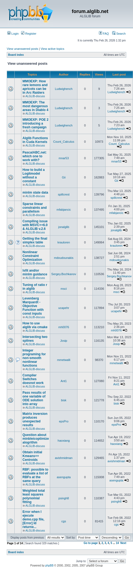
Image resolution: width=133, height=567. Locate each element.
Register (28, 33)
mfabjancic (64, 209)
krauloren (63, 242)
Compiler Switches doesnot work (33, 379)
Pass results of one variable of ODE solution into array (34, 398)
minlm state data (35, 192)
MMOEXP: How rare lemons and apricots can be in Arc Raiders (35, 86)
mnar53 (64, 158)
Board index (16, 54)
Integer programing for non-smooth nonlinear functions (34, 357)
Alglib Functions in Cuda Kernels (35, 140)
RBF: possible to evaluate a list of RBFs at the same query (35, 475)
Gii (63, 177)
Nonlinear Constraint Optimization (32, 256)
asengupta (63, 477)
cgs (63, 521)
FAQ (104, 33)
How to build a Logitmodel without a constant (33, 175)
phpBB (49, 565)
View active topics (52, 48)
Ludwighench (64, 88)
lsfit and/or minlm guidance (34, 272)
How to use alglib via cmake (34, 325)
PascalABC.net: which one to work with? (34, 156)
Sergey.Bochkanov (63, 274)
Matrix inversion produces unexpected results (34, 419)
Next (123, 543)
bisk (63, 400)
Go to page (91, 543)
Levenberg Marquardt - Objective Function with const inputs (33, 305)
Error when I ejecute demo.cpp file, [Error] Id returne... (33, 519)
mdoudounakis (63, 257)
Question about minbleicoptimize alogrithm (35, 438)
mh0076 (63, 327)
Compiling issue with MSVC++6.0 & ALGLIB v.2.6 (35, 225)
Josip (63, 340)
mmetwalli (63, 359)
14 (117, 543)
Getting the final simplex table (34, 240)
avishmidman (64, 458)
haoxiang (64, 440)
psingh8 (64, 498)
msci (64, 288)
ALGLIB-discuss (35, 96)
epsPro (64, 421)
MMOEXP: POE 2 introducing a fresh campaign (35, 123)
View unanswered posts (22, 48)
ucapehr (63, 307)
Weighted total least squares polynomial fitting (33, 496)
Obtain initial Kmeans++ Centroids (32, 456)
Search (119, 33)
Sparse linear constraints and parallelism (34, 207)
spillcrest (64, 194)
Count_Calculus (63, 141)
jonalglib (63, 227)
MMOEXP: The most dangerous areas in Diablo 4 (35, 106)
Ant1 (64, 381)
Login (13, 33)
